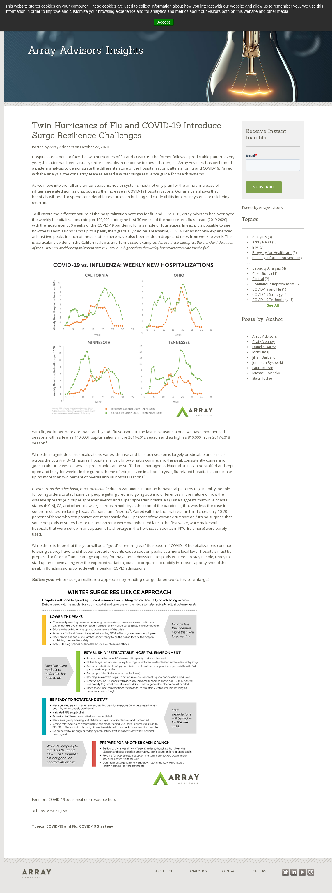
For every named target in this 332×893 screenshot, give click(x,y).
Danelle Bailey (264, 346)
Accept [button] (163, 22)
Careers (259, 871)
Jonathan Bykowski (267, 362)
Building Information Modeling (277, 257)
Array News (261, 242)
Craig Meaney (263, 341)
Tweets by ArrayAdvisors (262, 207)
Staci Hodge (262, 378)
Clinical (258, 278)
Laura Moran (262, 367)
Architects (164, 871)
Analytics (259, 236)
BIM (255, 247)
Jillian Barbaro (264, 357)
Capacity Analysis (266, 268)
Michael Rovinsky (266, 373)
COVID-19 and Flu (61, 826)
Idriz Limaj (260, 352)
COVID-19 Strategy (96, 826)
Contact (229, 871)
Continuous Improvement (273, 284)
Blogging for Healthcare (272, 252)
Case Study (261, 273)
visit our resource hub (95, 799)
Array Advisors (61, 147)
